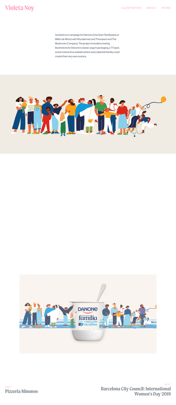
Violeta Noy (19, 7)
